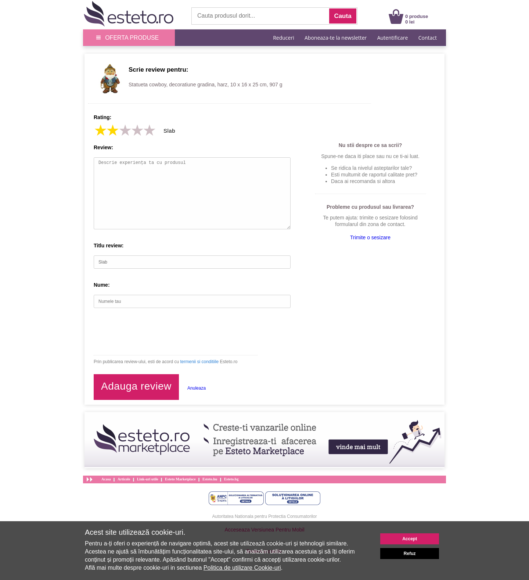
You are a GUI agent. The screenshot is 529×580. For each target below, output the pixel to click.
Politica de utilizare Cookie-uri (242, 568)
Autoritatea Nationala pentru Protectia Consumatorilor (264, 516)
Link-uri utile (147, 479)
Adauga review (136, 386)
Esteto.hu (209, 479)
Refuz (410, 553)
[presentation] (149, 331)
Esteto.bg (231, 479)
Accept (409, 538)
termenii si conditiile (199, 361)
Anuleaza (196, 388)
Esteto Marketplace (180, 479)
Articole (124, 479)
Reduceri (283, 37)
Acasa (106, 479)
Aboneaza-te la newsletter (336, 37)
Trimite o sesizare (370, 237)
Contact (427, 37)
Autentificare (392, 37)
